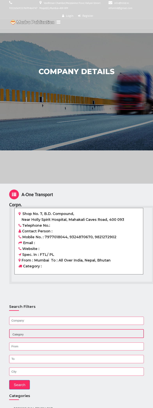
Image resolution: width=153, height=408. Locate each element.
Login (67, 15)
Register (85, 15)
